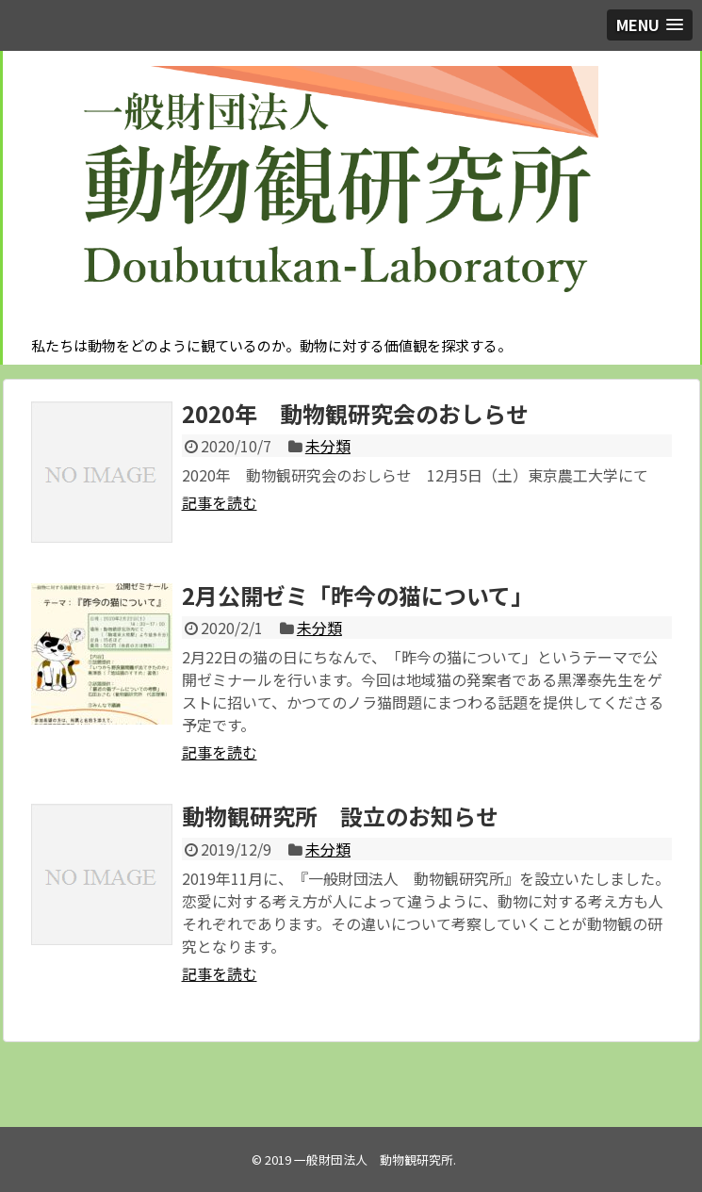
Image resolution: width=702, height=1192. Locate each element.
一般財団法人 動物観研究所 (373, 1159)
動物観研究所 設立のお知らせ (340, 815)
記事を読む (219, 502)
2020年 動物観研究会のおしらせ (355, 413)
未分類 (328, 445)
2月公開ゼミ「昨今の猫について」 (357, 595)
